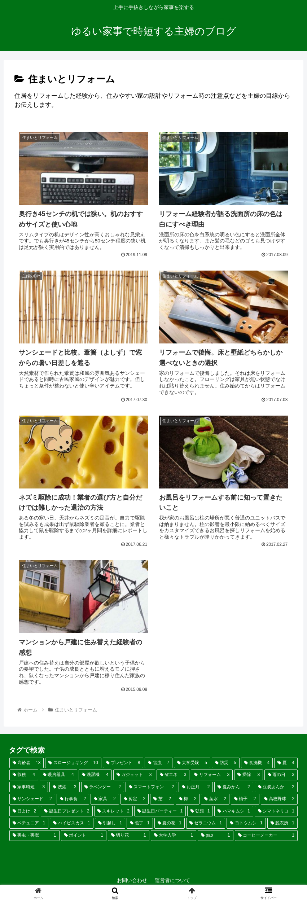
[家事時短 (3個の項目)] (28, 787)
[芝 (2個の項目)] (162, 799)
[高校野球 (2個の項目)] (279, 799)
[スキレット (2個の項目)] (113, 811)
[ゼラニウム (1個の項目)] (205, 823)
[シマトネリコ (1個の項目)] (276, 811)
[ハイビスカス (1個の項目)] (71, 823)
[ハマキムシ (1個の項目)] (233, 811)
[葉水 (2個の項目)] (215, 799)
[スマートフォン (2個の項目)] (151, 787)
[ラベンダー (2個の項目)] (102, 787)
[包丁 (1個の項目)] (140, 823)
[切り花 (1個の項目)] (128, 835)
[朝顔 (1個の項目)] (200, 811)
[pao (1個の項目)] (215, 835)
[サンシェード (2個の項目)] (32, 799)
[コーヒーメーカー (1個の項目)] (266, 835)
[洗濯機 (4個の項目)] (95, 775)
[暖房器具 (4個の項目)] (58, 775)
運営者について (172, 880)
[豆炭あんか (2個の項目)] (276, 787)
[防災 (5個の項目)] (226, 763)
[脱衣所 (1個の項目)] (282, 823)
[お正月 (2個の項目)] (196, 787)
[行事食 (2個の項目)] (73, 799)
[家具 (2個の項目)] (105, 799)
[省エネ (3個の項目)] (173, 775)
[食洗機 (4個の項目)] (257, 763)
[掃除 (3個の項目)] (248, 775)
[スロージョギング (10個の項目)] (73, 763)
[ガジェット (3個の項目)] (134, 775)
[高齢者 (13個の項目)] (26, 763)
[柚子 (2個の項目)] (245, 799)
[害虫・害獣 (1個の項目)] (34, 835)
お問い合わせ (132, 880)
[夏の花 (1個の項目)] (169, 823)
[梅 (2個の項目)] (188, 799)
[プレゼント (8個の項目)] (123, 763)
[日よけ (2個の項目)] (24, 811)
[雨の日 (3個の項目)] (281, 775)
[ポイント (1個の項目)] (84, 835)
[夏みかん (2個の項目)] (233, 787)
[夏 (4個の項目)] (286, 763)
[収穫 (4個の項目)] (23, 775)
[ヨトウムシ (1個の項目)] (246, 823)
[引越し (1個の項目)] (110, 823)
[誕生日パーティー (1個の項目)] (160, 811)
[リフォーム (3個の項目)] (212, 775)
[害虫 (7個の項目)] (158, 763)
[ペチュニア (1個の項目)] (28, 823)
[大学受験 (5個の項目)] (192, 763)
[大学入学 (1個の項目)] (174, 835)
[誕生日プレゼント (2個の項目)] (66, 811)
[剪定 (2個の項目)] (134, 799)
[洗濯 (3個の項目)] (64, 787)
